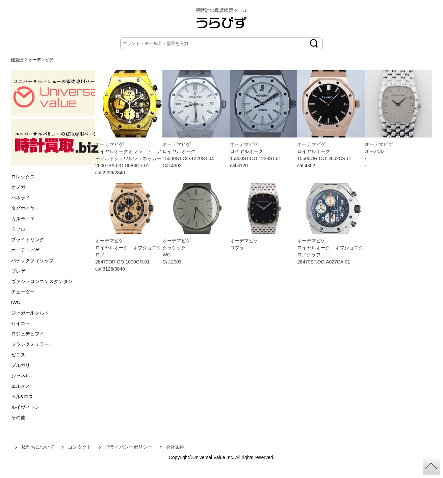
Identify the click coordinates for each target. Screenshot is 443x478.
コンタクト (80, 447)
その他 (18, 417)
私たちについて (37, 447)
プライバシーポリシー (128, 447)
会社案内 (175, 447)
